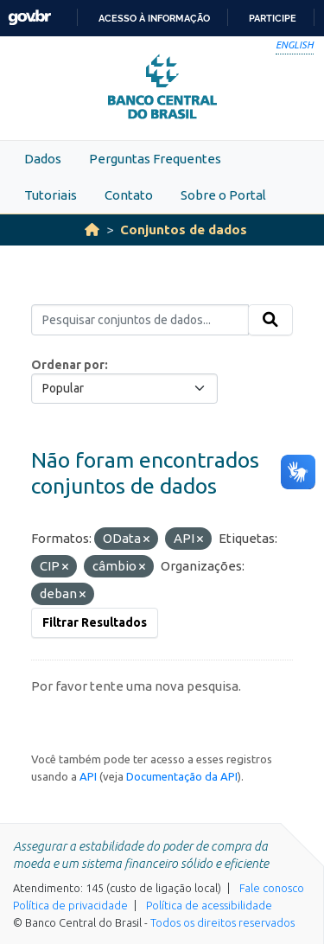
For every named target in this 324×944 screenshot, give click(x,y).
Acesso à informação (154, 18)
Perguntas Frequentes (155, 158)
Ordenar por (68, 365)
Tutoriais (50, 195)
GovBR (29, 18)
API (88, 776)
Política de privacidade (70, 905)
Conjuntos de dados (183, 229)
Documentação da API (182, 776)
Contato (129, 195)
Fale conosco (271, 888)
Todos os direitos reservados (222, 922)
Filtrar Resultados (94, 622)
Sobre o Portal (223, 195)
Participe (272, 18)
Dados (42, 158)
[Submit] (270, 319)
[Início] (92, 229)
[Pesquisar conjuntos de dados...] (140, 319)
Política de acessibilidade (209, 905)
